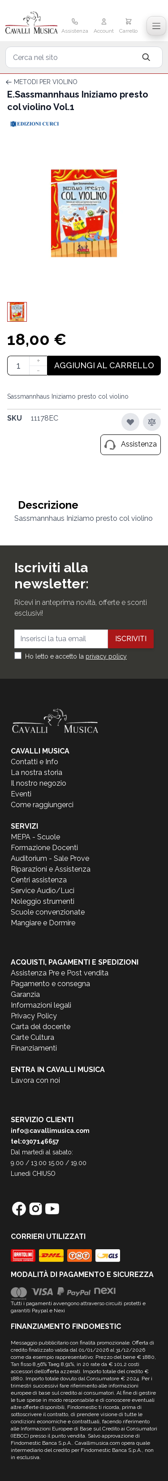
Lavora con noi (35, 1080)
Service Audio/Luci (42, 890)
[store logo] (31, 23)
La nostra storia (36, 772)
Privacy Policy (34, 1016)
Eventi (21, 794)
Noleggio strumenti (42, 901)
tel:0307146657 (35, 1141)
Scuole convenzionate (48, 912)
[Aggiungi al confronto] (152, 422)
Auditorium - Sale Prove (50, 858)
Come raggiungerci (42, 804)
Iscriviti (130, 638)
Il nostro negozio (38, 783)
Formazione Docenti (44, 847)
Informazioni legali (41, 1005)
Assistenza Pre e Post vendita (59, 973)
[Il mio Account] (104, 27)
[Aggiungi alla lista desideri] (130, 422)
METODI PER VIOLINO (46, 81)
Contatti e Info (34, 762)
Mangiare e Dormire (43, 923)
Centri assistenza (39, 880)
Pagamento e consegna (50, 983)
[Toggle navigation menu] (156, 26)
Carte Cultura (32, 1037)
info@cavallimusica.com (50, 1130)
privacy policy (106, 656)
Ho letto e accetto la (76, 656)
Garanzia (25, 994)
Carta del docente (40, 1026)
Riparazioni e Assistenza (50, 869)
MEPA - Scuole (35, 837)
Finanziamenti (34, 1048)
